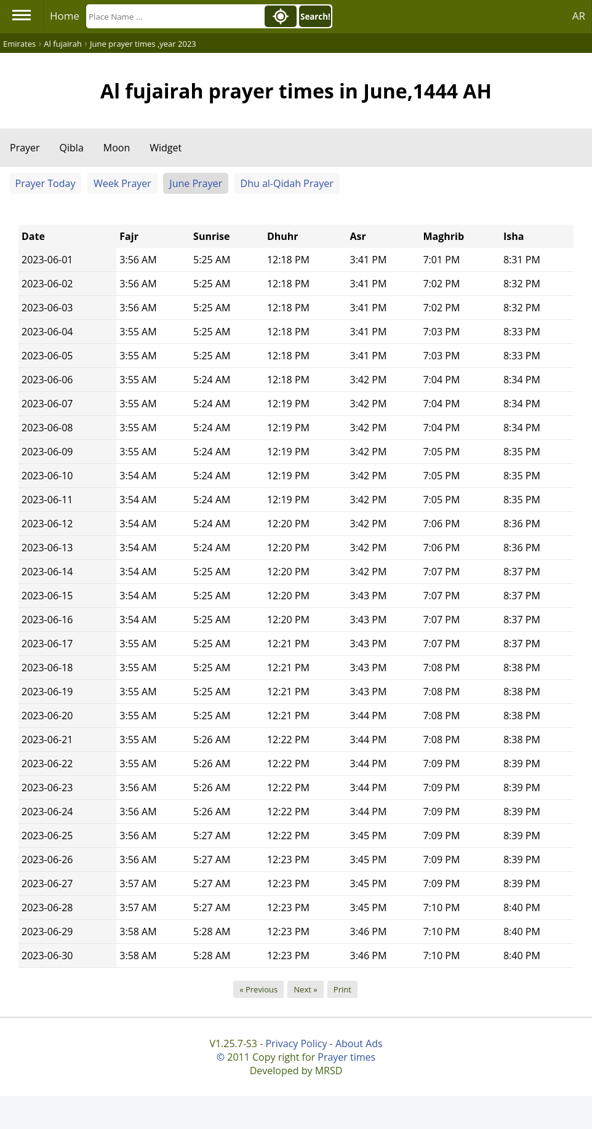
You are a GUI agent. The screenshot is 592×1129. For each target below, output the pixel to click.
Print (342, 989)
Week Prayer (122, 183)
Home (64, 16)
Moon (116, 147)
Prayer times (346, 1057)
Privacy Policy (296, 1043)
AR (578, 16)
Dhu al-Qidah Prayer (287, 183)
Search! (315, 16)
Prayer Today (45, 183)
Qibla (72, 147)
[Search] (174, 16)
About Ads (359, 1043)
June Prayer (195, 183)
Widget (166, 147)
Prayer (25, 147)
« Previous (258, 989)
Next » (305, 989)
